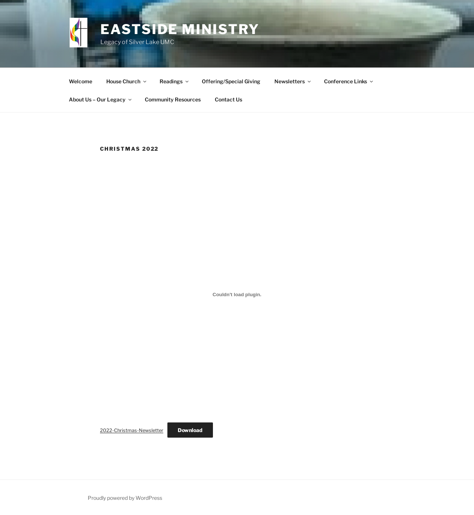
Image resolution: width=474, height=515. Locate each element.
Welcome (80, 81)
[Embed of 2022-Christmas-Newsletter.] (237, 294)
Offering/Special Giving (231, 81)
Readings (175, 81)
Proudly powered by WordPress (125, 498)
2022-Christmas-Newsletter (131, 430)
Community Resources (173, 99)
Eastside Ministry (180, 29)
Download (190, 430)
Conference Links (349, 81)
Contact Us (228, 99)
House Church (126, 81)
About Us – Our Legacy (101, 99)
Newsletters (293, 81)
